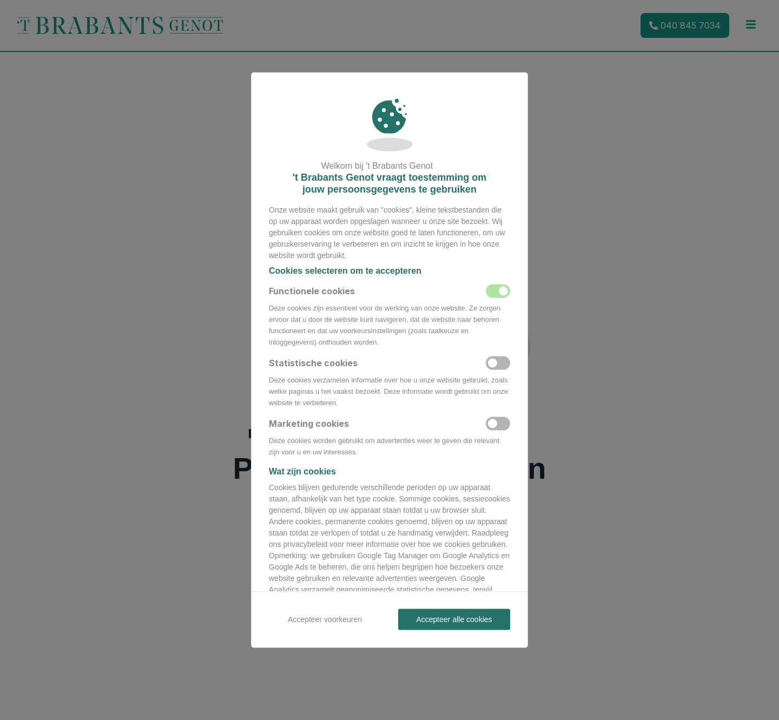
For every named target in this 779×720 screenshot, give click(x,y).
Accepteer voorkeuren (325, 619)
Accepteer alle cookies (454, 619)
